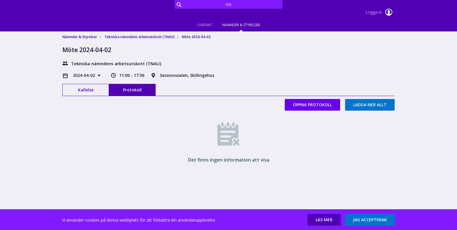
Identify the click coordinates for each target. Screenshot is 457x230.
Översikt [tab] (204, 24)
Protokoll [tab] (132, 90)
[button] (324, 220)
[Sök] (228, 4)
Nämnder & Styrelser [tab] (241, 24)
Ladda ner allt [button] (369, 104)
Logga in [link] (380, 12)
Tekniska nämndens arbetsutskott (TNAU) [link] (139, 36)
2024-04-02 (84, 75)
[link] (91, 13)
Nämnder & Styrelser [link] (79, 36)
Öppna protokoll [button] (312, 104)
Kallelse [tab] (86, 90)
